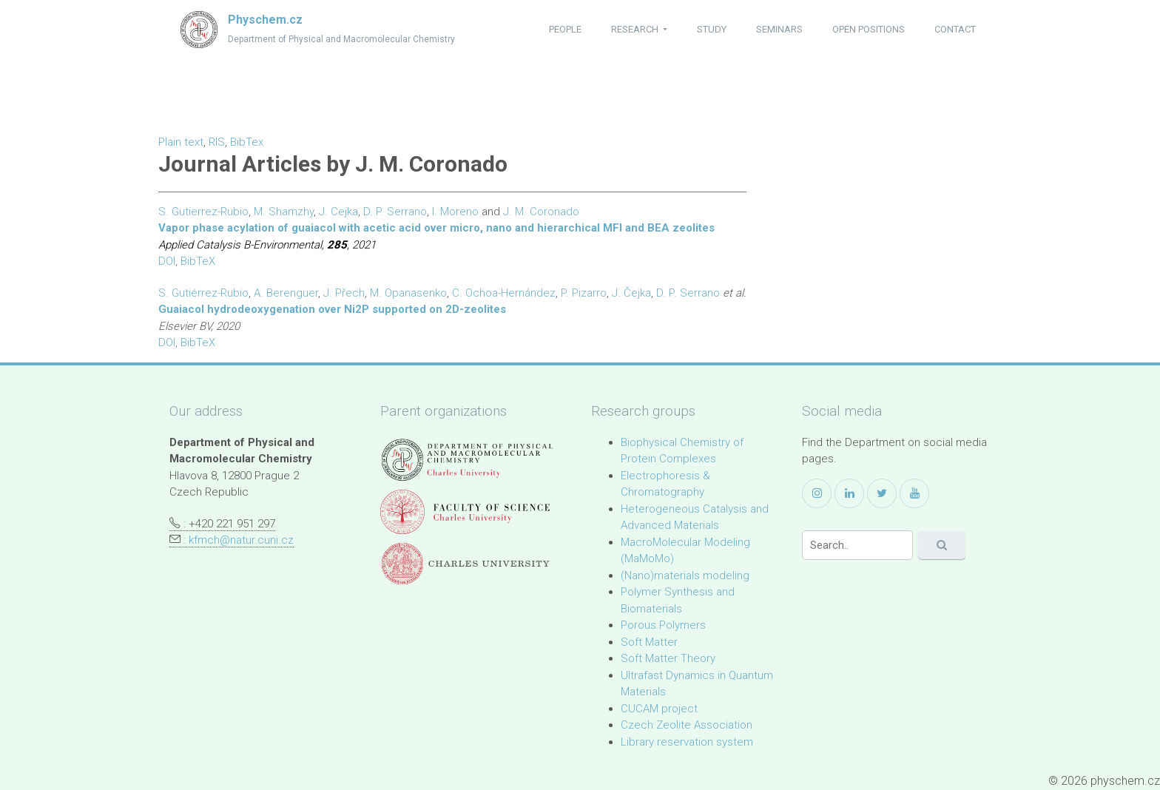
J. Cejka (338, 211)
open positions (868, 29)
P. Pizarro (584, 293)
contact (955, 29)
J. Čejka (631, 293)
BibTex (246, 142)
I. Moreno (455, 211)
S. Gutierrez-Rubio (203, 211)
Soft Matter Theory (668, 658)
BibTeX (198, 261)
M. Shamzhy (284, 211)
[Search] (857, 545)
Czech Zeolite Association (686, 725)
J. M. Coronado (541, 211)
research (636, 29)
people (565, 29)
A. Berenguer (286, 293)
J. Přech (344, 293)
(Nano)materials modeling (685, 575)
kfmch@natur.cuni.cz (241, 540)
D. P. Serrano (395, 211)
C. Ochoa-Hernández (504, 293)
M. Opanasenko (408, 293)
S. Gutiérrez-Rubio (203, 293)
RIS (217, 142)
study (711, 29)
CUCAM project (659, 708)
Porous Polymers (663, 625)
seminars (779, 29)
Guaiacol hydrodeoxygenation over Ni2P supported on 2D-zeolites (332, 309)
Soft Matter (649, 642)
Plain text (180, 142)
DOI (166, 261)
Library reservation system (687, 742)
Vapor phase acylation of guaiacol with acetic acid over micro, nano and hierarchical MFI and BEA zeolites (436, 227)
